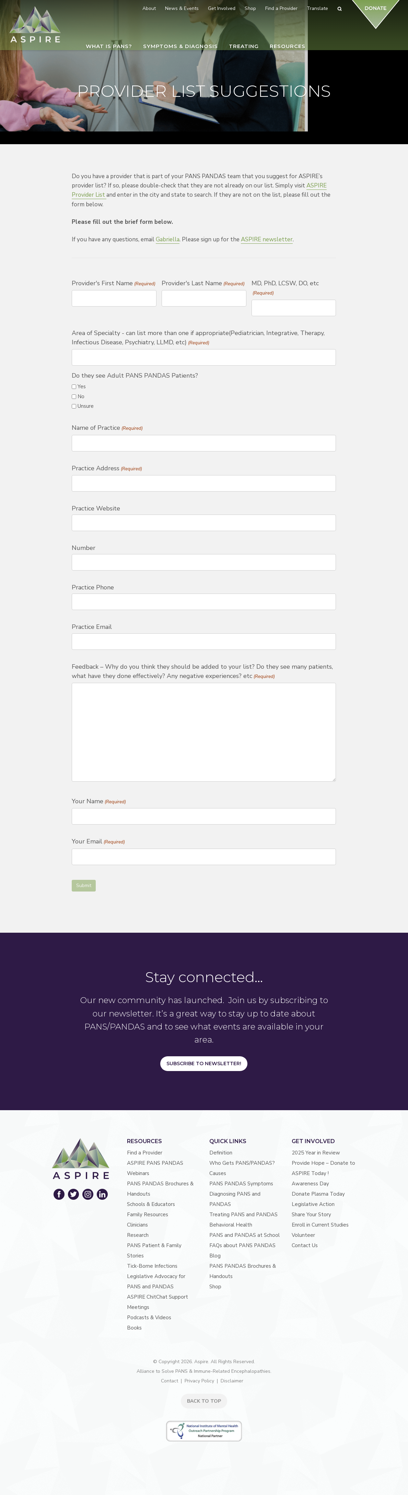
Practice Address (107, 469)
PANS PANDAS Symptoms (241, 1183)
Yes (82, 386)
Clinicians (137, 1224)
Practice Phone (93, 587)
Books (134, 1327)
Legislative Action (313, 1204)
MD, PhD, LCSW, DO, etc (285, 288)
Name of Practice (107, 428)
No (81, 396)
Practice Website (96, 508)
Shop (215, 1286)
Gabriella (167, 239)
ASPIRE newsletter (267, 239)
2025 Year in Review (316, 1152)
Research (138, 1235)
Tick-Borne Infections (152, 1266)
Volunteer (303, 1235)
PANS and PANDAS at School (244, 1235)
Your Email (98, 842)
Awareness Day (310, 1183)
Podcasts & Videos (149, 1317)
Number (83, 548)
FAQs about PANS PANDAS (242, 1245)
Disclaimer (232, 1381)
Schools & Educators (151, 1204)
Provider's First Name (113, 284)
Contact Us (305, 1245)
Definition (220, 1152)
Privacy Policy (199, 1381)
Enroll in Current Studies (320, 1224)
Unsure (86, 406)
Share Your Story (311, 1214)
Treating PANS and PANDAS (243, 1214)
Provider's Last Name (203, 284)
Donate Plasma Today (318, 1194)
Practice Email (92, 627)
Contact (169, 1381)
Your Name (99, 802)
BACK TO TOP (204, 1401)
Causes (217, 1173)
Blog (215, 1255)
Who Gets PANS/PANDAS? (242, 1163)
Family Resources (147, 1214)
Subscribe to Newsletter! (203, 1063)
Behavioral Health (230, 1224)
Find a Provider (144, 1152)
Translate (317, 8)
